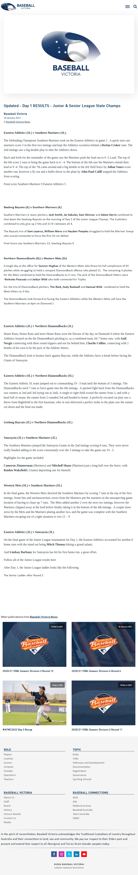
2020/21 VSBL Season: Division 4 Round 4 (96, 671)
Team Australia (81, 814)
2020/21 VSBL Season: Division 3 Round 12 (28, 671)
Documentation (81, 766)
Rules (76, 754)
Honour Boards (12, 814)
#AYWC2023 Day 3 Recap (17, 729)
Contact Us (10, 818)
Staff (6, 801)
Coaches (8, 758)
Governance (79, 775)
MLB (75, 797)
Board (7, 805)
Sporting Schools (82, 779)
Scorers (8, 762)
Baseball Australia (82, 809)
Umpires (8, 766)
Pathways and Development (88, 762)
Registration (79, 771)
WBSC (76, 818)
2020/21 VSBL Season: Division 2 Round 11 (97, 729)
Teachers (9, 779)
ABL (75, 801)
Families (8, 771)
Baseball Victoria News (18, 121)
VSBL (75, 758)
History (8, 809)
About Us (9, 797)
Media (7, 822)
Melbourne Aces (82, 805)
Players (8, 754)
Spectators (10, 775)
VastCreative (78, 867)
